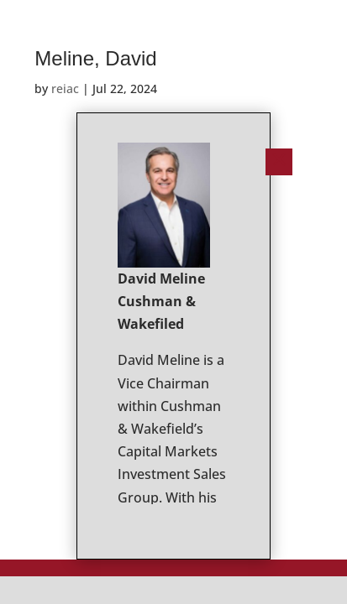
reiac (65, 88)
